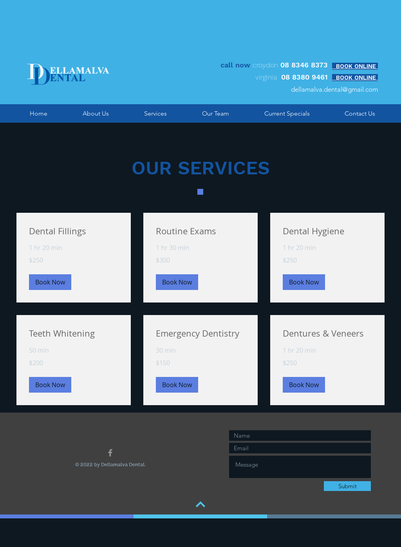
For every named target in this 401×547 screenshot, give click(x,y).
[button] (50, 282)
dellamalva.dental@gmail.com (334, 89)
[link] (73, 231)
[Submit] (347, 486)
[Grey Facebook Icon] (110, 453)
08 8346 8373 (304, 65)
